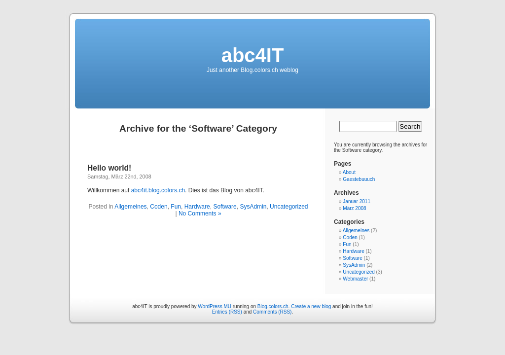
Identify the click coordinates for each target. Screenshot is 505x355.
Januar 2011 (356, 201)
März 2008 (354, 208)
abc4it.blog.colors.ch (158, 190)
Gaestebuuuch (359, 179)
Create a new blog (311, 306)
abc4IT (252, 55)
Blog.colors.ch (273, 306)
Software (224, 206)
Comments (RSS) (272, 312)
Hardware (197, 206)
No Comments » (200, 213)
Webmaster (355, 279)
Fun (176, 206)
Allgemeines (130, 206)
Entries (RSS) (227, 312)
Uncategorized (289, 206)
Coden (158, 206)
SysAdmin (253, 206)
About (349, 172)
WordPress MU (214, 306)
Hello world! (109, 168)
